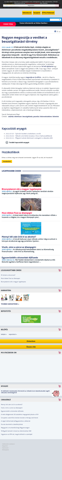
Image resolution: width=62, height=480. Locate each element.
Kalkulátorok (27, 13)
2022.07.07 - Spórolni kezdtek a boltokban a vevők (23, 134)
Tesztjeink (36, 13)
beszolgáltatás (27, 116)
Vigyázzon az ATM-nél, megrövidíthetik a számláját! (16, 434)
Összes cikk (31, 347)
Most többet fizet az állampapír (10, 278)
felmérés (55, 116)
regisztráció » (13, 334)
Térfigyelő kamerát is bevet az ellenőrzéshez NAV (16, 431)
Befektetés (6, 311)
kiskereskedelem (46, 116)
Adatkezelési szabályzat (8, 444)
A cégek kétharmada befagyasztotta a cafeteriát (15, 421)
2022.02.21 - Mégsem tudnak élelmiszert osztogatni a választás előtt (29, 138)
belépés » (4, 334)
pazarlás (36, 116)
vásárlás (11, 116)
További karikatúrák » (10, 304)
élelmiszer (18, 116)
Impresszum (5, 448)
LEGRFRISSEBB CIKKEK (11, 171)
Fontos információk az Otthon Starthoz (34, 23)
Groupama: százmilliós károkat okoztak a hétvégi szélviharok (19, 418)
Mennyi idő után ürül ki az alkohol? (11, 404)
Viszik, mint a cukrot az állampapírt (11, 408)
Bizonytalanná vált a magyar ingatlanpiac (13, 282)
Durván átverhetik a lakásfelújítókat (12, 424)
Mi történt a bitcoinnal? (8, 275)
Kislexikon (31, 341)
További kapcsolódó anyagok (19, 142)
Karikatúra (6, 290)
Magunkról (5, 446)
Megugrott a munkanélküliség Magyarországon (15, 428)
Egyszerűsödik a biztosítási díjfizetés (12, 411)
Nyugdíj (4, 386)
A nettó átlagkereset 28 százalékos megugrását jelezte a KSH (19, 414)
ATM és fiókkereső (48, 13)
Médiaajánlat (5, 450)
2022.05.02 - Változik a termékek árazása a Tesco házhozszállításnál (29, 136)
